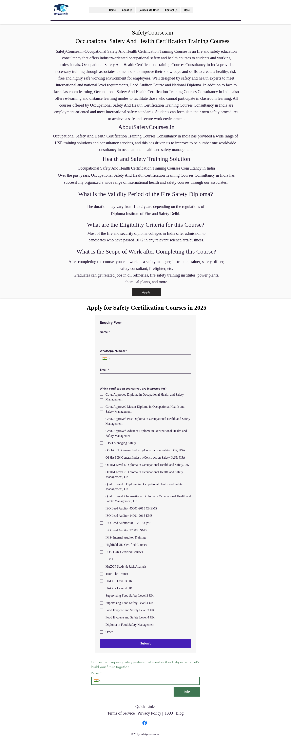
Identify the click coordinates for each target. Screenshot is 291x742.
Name (105, 332)
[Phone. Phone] (149, 680)
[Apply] (146, 292)
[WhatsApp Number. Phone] (149, 359)
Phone (96, 673)
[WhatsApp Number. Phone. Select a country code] (106, 358)
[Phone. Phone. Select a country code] (98, 680)
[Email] (144, 378)
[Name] (144, 340)
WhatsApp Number (113, 351)
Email (104, 370)
